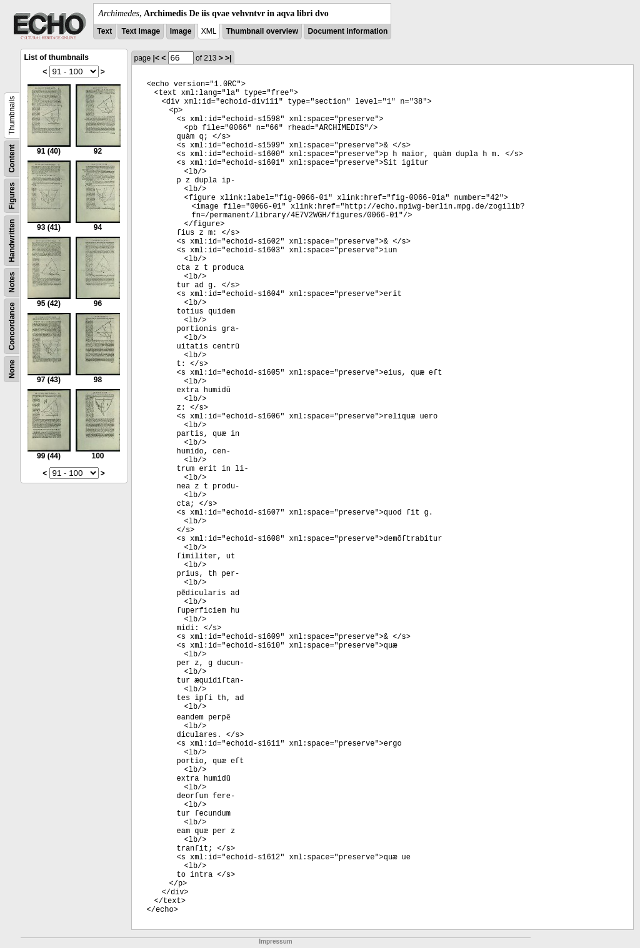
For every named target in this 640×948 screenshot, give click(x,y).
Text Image (140, 31)
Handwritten (12, 240)
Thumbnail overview (262, 31)
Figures (12, 195)
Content (12, 158)
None (12, 369)
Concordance (12, 326)
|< (156, 58)
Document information (348, 31)
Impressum (275, 941)
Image (181, 31)
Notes (12, 282)
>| (228, 58)
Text (104, 31)
